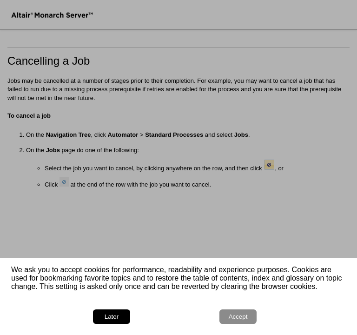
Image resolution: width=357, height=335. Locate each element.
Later (112, 316)
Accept (238, 316)
